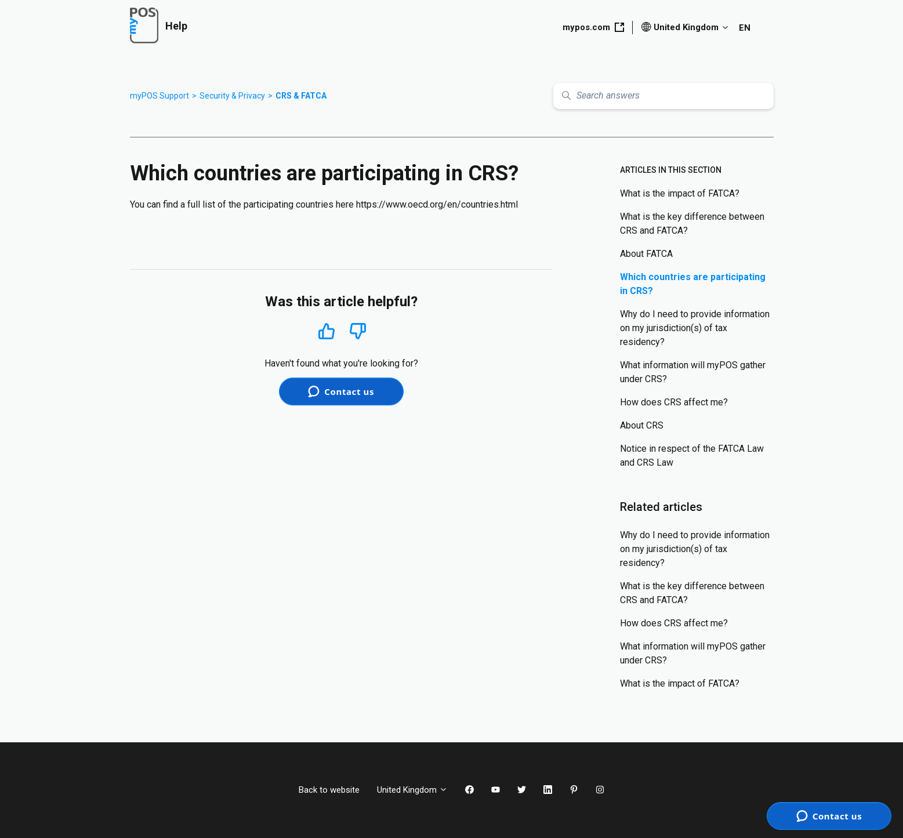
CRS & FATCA (301, 95)
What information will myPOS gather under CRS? (693, 372)
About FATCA (646, 253)
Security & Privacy (232, 95)
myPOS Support (159, 95)
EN (744, 28)
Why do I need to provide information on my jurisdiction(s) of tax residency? (695, 328)
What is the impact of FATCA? (679, 193)
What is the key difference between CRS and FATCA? (692, 223)
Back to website (329, 790)
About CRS (641, 425)
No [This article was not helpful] (358, 331)
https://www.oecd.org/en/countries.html (437, 204)
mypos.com (593, 27)
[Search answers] (663, 96)
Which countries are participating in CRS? (693, 283)
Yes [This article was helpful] (326, 330)
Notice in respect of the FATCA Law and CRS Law (692, 455)
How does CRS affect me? (674, 402)
